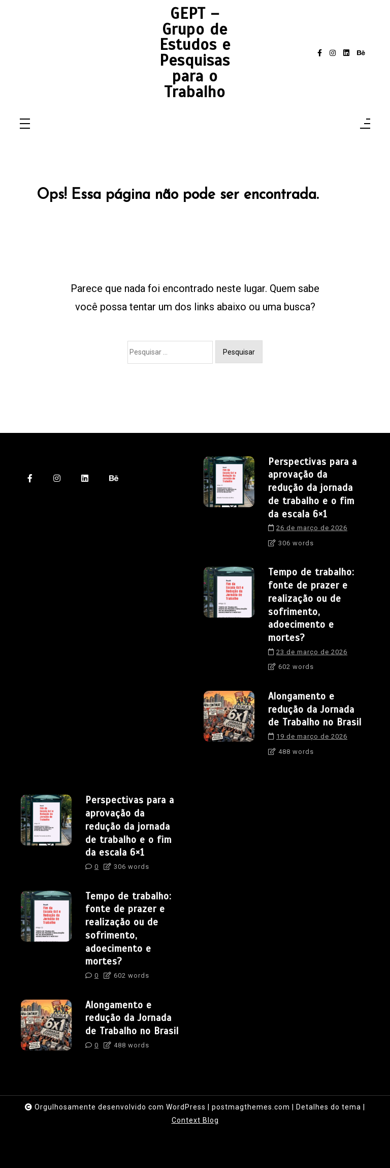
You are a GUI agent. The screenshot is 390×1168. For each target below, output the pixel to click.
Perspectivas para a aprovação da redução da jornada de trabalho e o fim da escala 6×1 (312, 488)
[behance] (361, 53)
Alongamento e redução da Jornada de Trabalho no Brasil (315, 709)
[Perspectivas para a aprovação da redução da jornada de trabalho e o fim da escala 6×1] (229, 505)
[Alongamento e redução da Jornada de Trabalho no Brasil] (229, 727)
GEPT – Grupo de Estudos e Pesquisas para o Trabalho (195, 53)
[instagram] (333, 53)
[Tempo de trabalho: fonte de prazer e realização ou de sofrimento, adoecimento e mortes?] (229, 623)
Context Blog (195, 1120)
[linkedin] (346, 53)
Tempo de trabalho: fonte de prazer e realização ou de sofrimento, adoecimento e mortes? (311, 605)
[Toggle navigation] (25, 124)
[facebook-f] (319, 53)
